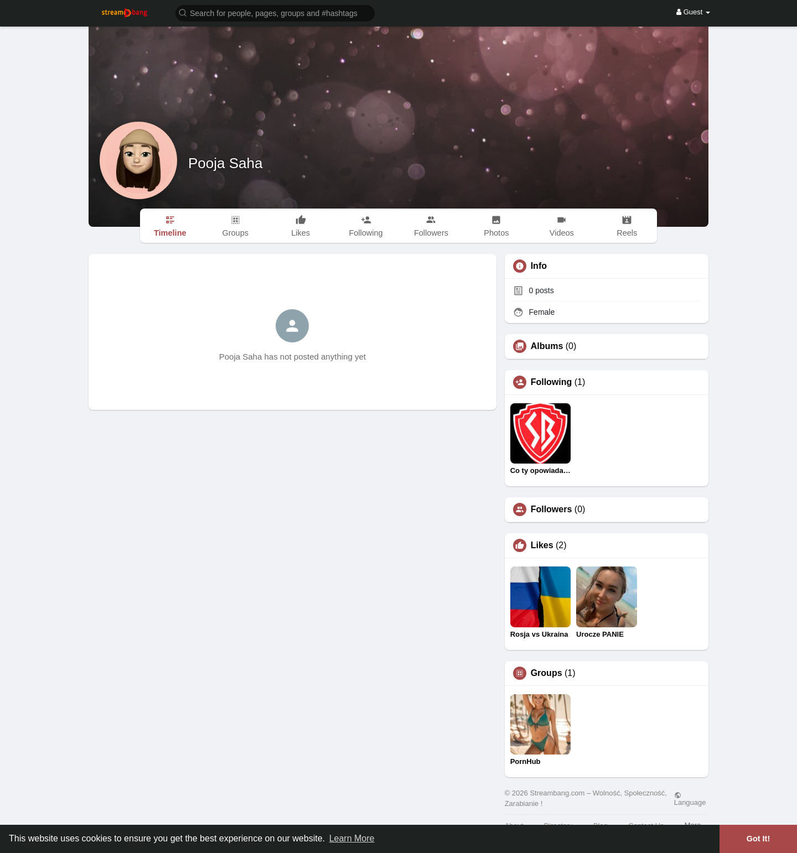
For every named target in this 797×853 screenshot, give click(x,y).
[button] (275, 12)
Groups (546, 673)
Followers (551, 509)
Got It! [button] (758, 838)
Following (551, 382)
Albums (547, 346)
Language (690, 799)
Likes (542, 545)
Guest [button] (693, 12)
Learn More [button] (352, 838)
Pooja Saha (225, 163)
